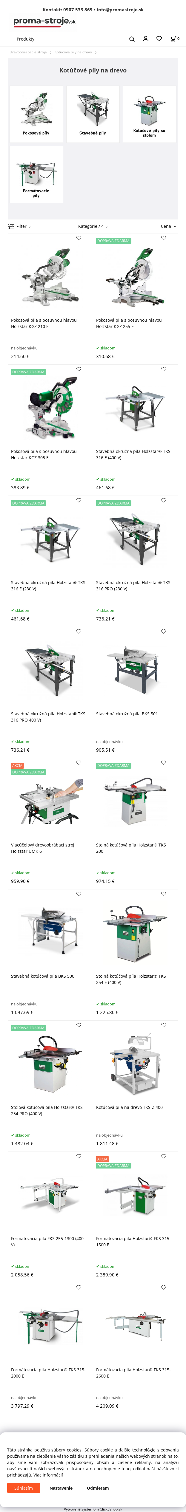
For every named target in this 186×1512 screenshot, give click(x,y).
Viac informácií (48, 1475)
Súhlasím (23, 1488)
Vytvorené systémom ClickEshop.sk (93, 1509)
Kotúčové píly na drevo (73, 51)
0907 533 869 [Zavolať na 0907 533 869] (78, 10)
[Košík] (174, 38)
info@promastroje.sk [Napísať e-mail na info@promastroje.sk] (120, 10)
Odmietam (98, 1488)
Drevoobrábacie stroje (28, 51)
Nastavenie (61, 1488)
